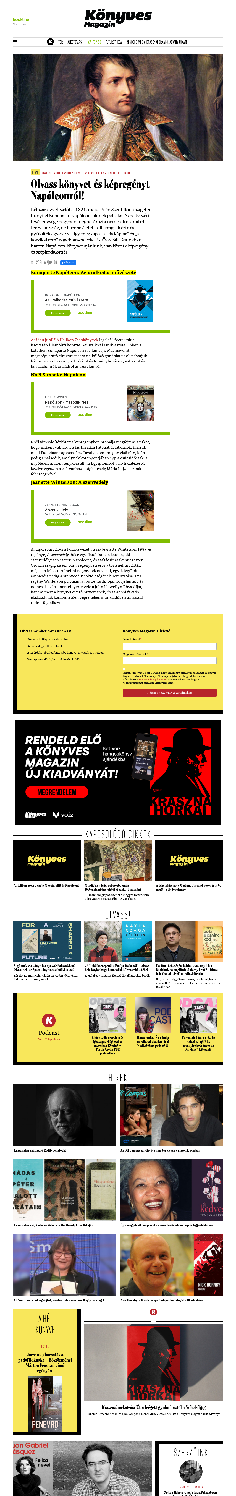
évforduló (125, 173)
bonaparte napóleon (51, 173)
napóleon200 (68, 173)
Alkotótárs (75, 42)
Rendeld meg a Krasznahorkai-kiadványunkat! (157, 42)
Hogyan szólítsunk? (135, 654)
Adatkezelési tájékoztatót (152, 679)
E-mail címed (132, 640)
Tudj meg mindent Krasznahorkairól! (179, 33)
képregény (115, 173)
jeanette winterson (86, 173)
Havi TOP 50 (94, 42)
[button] (15, 42)
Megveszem (57, 313)
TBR (61, 42)
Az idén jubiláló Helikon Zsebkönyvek (64, 340)
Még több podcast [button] (49, 1039)
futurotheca (115, 42)
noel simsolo (102, 173)
